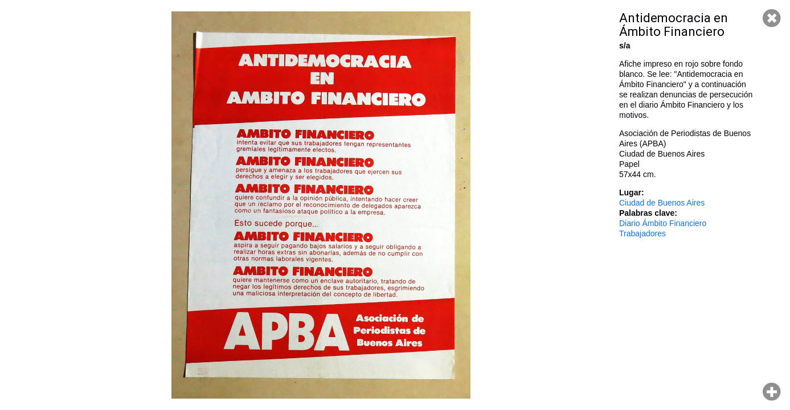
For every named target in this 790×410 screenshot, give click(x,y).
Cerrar (771, 18)
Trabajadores (642, 233)
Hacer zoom (771, 391)
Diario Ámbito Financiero (662, 223)
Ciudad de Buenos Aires (662, 202)
